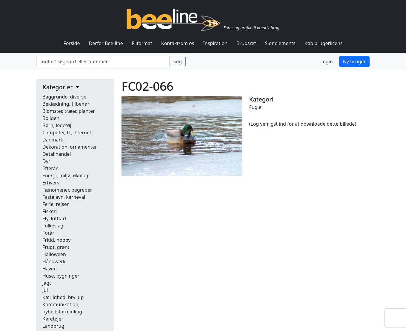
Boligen (50, 118)
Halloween (54, 254)
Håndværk (54, 261)
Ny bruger (354, 61)
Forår (48, 233)
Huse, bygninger (60, 276)
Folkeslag (52, 225)
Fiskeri (49, 211)
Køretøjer (52, 318)
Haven (49, 268)
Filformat (142, 43)
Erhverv (50, 182)
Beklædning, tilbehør (65, 104)
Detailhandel (56, 154)
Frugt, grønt (55, 247)
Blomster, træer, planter (68, 111)
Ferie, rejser (55, 204)
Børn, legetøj (56, 125)
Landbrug (53, 326)
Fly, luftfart (54, 218)
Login (326, 61)
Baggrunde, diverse (64, 96)
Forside (71, 43)
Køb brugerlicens (323, 43)
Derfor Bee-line (106, 43)
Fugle (255, 107)
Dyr (46, 161)
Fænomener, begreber (67, 190)
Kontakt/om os (177, 43)
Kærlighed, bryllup (63, 297)
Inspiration (215, 43)
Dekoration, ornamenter (69, 147)
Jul (45, 290)
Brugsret (246, 43)
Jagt (46, 283)
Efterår (50, 168)
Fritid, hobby (56, 240)
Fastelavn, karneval (63, 197)
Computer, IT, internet (66, 132)
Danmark (52, 139)
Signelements (280, 43)
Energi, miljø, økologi (66, 175)
